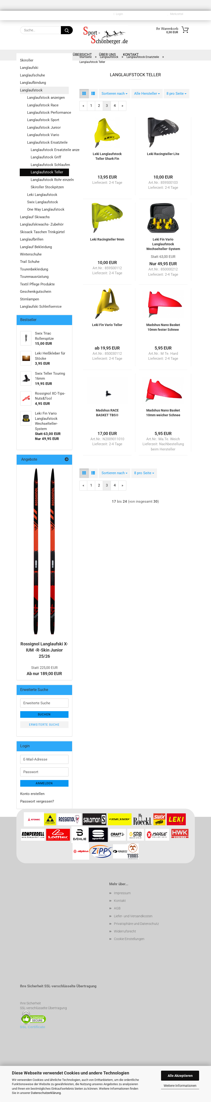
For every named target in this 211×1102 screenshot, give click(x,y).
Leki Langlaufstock (42, 195)
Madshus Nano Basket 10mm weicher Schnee (163, 412)
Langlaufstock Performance (48, 112)
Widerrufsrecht (125, 931)
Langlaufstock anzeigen (46, 97)
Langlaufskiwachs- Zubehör (42, 224)
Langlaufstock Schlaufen (50, 165)
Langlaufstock (31, 90)
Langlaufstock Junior (44, 127)
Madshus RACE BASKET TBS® (107, 412)
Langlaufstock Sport (43, 120)
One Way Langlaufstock (45, 209)
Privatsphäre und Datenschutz (136, 924)
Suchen (44, 714)
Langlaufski (29, 68)
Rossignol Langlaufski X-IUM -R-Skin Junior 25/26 (44, 649)
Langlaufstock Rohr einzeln (50, 180)
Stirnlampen (29, 299)
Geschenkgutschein (35, 291)
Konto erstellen (32, 794)
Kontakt (120, 901)
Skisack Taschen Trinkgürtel (42, 232)
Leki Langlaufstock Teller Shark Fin (107, 156)
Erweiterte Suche (44, 724)
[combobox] (114, 93)
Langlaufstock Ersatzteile (47, 142)
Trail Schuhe (29, 262)
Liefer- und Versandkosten (133, 916)
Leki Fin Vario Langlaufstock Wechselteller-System (163, 244)
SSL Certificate (32, 1027)
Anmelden (44, 783)
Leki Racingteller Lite (163, 154)
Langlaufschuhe (32, 75)
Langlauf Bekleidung (36, 247)
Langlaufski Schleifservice (41, 306)
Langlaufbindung (33, 82)
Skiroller (26, 60)
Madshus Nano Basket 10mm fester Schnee (163, 327)
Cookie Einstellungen (129, 939)
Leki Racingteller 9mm (107, 239)
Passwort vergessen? (37, 801)
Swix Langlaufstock (42, 202)
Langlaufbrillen (31, 239)
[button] (84, 93)
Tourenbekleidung (34, 269)
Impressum (122, 893)
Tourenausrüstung (34, 276)
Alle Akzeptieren (180, 1076)
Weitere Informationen (180, 1086)
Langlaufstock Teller (47, 172)
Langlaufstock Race (43, 105)
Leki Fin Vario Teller (107, 325)
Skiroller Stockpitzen (47, 187)
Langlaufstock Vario (43, 135)
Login (118, 14)
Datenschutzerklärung (46, 1093)
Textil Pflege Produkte (37, 284)
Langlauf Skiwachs (35, 217)
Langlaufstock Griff (46, 157)
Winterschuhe (31, 254)
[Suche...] (67, 30)
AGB (117, 908)
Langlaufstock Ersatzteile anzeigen (50, 150)
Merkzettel (175, 14)
